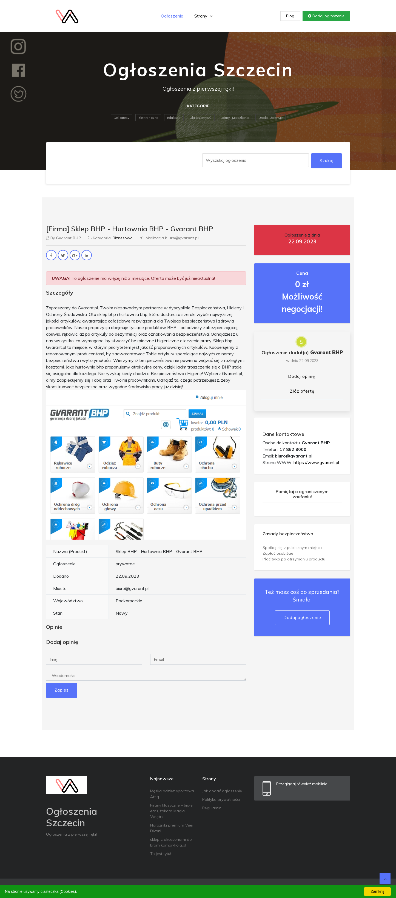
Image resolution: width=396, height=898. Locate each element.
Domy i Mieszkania (235, 118)
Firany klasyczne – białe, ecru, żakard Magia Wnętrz (171, 811)
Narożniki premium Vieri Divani (171, 828)
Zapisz (62, 690)
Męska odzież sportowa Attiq (172, 793)
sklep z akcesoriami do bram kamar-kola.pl (171, 842)
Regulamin (211, 807)
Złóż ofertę (302, 391)
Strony (203, 16)
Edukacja (174, 118)
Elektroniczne (148, 118)
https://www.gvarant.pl (316, 462)
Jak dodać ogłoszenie (222, 790)
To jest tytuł (160, 853)
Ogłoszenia (172, 16)
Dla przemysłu (201, 118)
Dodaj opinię (301, 376)
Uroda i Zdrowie (270, 118)
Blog (290, 15)
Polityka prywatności (221, 799)
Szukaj (327, 160)
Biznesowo (123, 237)
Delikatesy (121, 118)
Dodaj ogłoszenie (326, 15)
